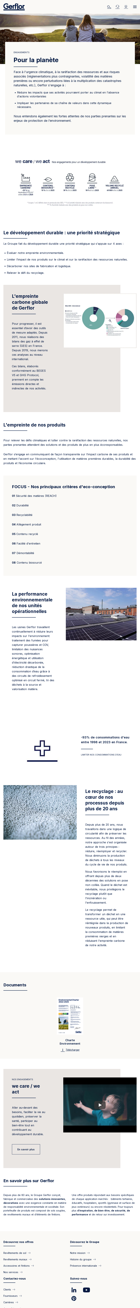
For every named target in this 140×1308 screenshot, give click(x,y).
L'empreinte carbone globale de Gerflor (30, 302)
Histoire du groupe (81, 1259)
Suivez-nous (78, 1278)
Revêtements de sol (14, 1252)
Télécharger (73, 1049)
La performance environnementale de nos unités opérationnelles (32, 602)
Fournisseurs (10, 1295)
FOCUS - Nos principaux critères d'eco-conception (63, 486)
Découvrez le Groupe (84, 1242)
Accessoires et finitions (16, 1265)
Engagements (22, 52)
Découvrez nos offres (18, 1242)
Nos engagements (22, 1079)
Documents (14, 984)
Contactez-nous (14, 1278)
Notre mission (77, 1252)
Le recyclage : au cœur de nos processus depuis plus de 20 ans (104, 800)
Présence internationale (83, 1265)
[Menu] (134, 6)
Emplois (126, 6)
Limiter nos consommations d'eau (101, 754)
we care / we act (26, 1088)
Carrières (8, 1302)
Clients (7, 1289)
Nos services (10, 1272)
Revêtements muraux (15, 1259)
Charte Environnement (70, 1041)
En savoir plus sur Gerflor (28, 1180)
